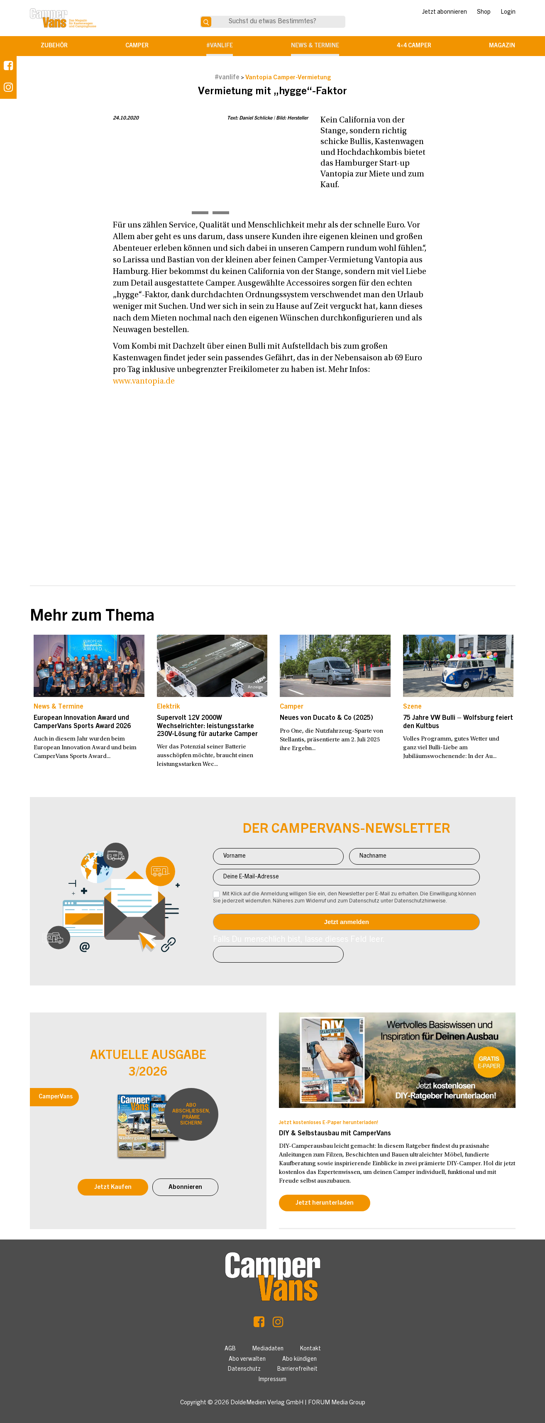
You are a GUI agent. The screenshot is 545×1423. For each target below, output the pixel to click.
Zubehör (54, 46)
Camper (137, 46)
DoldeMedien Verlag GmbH (266, 1403)
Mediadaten (267, 1349)
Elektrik (168, 707)
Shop (484, 12)
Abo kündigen (299, 1359)
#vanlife (219, 46)
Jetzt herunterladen (325, 1203)
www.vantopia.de (144, 381)
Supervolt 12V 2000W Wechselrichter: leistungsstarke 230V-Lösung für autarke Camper (207, 726)
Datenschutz (244, 1369)
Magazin (502, 46)
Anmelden (346, 922)
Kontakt (310, 1349)
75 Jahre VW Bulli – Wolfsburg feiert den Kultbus (458, 722)
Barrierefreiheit (297, 1369)
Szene (412, 707)
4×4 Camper (414, 46)
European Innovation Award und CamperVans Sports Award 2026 (82, 722)
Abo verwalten (247, 1359)
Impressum (272, 1380)
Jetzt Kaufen (113, 1187)
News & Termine (315, 46)
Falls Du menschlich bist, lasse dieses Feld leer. (299, 940)
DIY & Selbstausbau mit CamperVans (335, 1133)
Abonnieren (185, 1187)
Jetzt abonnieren (444, 12)
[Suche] (206, 22)
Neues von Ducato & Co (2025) (326, 718)
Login (508, 12)
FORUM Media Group (336, 1403)
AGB (230, 1349)
